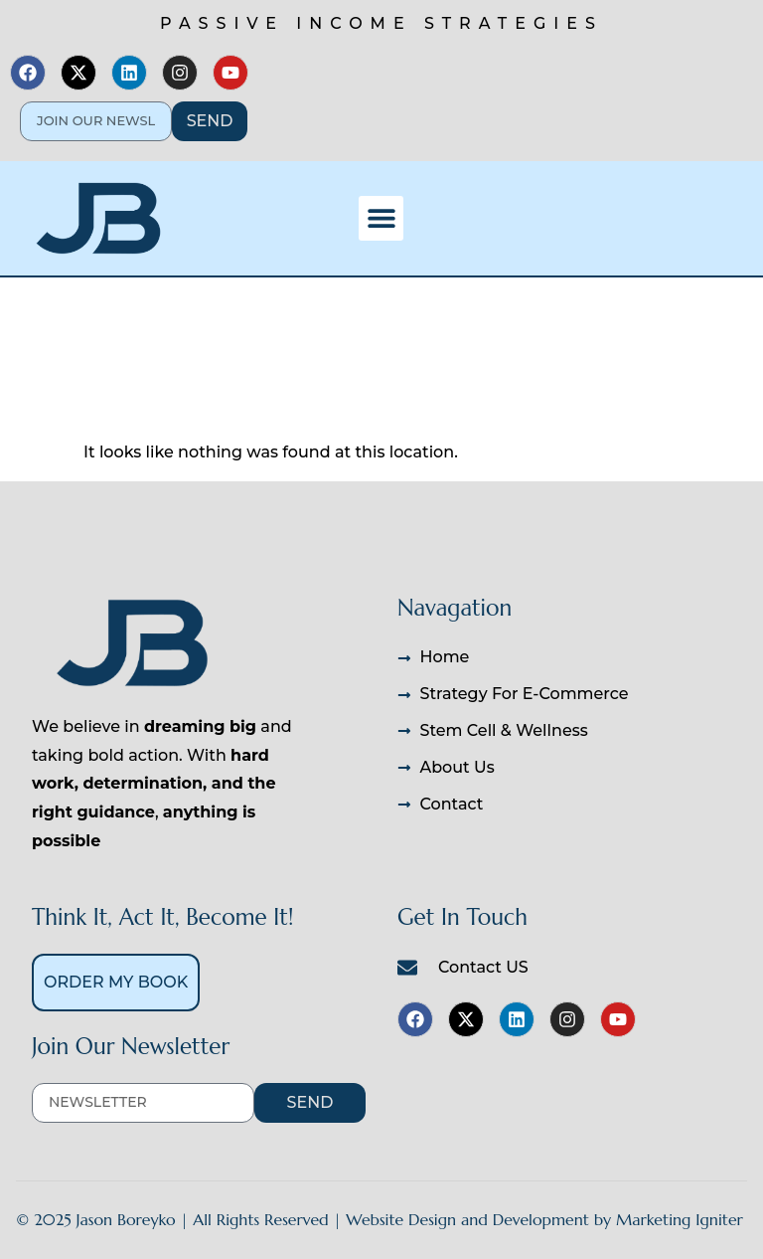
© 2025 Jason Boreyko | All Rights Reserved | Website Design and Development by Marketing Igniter (379, 1219)
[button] (381, 218)
